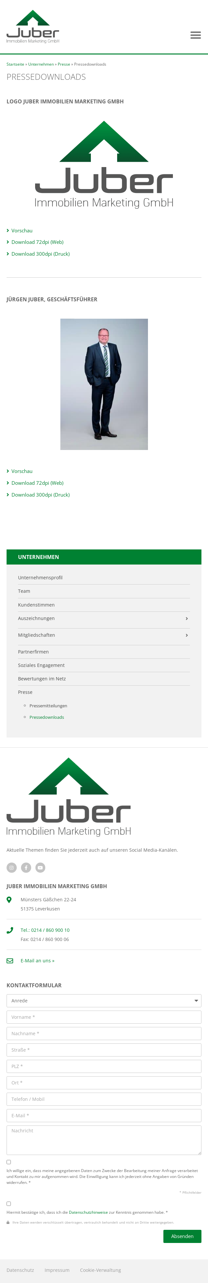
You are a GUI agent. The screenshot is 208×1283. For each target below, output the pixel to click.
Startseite (15, 64)
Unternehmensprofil (40, 577)
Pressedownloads (47, 717)
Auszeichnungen (36, 618)
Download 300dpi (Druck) (40, 253)
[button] (195, 35)
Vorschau (21, 230)
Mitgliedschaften (36, 635)
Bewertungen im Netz (42, 678)
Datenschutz (20, 1270)
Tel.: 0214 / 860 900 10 (45, 930)
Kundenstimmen (36, 605)
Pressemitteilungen (48, 706)
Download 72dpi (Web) (37, 242)
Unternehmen (41, 64)
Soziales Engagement (41, 665)
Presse (64, 64)
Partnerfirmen (33, 651)
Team (24, 591)
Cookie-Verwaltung (100, 1270)
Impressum (57, 1270)
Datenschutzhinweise (88, 1212)
